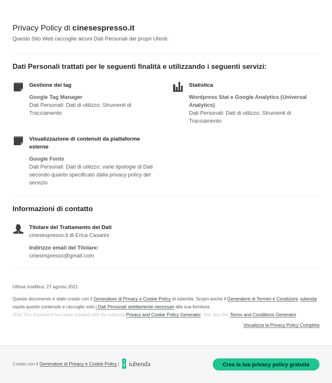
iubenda (308, 298)
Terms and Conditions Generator (263, 314)
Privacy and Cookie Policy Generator (163, 314)
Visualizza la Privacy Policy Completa (281, 325)
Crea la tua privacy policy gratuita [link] (266, 364)
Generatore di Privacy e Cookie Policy (132, 298)
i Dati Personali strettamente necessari (135, 306)
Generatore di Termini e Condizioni (262, 298)
